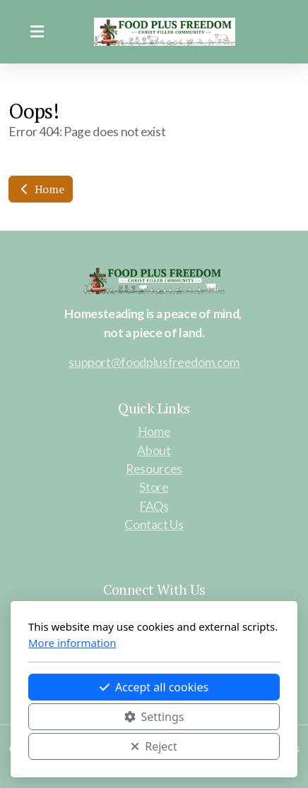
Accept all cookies (154, 687)
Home (41, 189)
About (153, 450)
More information (72, 643)
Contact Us (153, 524)
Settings (154, 717)
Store (153, 487)
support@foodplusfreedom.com (154, 362)
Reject (154, 746)
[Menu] (37, 31)
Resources (154, 468)
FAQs (154, 506)
